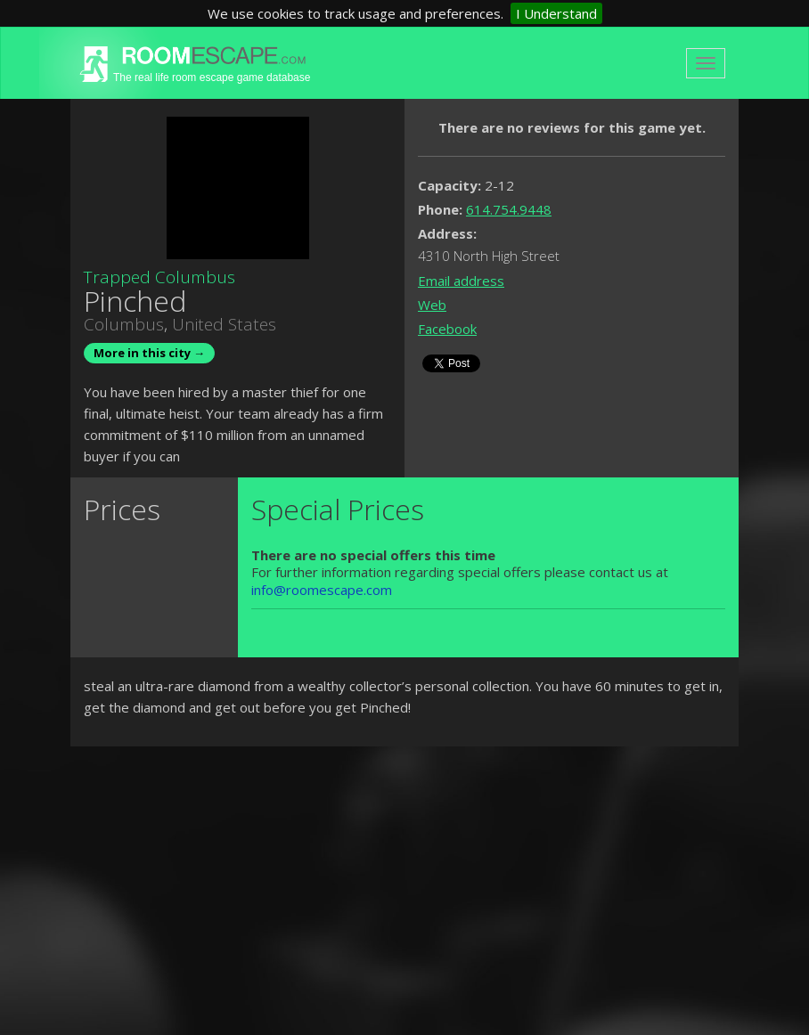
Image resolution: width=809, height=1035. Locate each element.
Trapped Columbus (159, 277)
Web (432, 305)
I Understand (556, 13)
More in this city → (149, 353)
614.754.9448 (509, 209)
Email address (461, 280)
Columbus (124, 324)
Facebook (447, 329)
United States (224, 324)
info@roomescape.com (321, 590)
